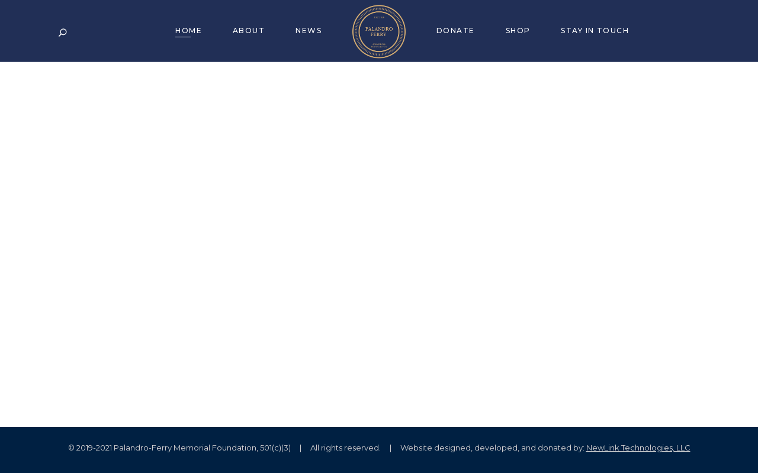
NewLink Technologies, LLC (638, 447)
